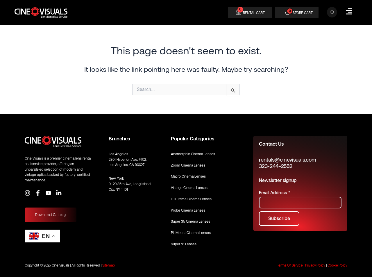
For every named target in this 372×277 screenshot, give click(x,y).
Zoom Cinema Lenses (188, 165)
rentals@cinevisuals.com (287, 160)
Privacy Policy (315, 265)
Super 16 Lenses (183, 244)
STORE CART (303, 13)
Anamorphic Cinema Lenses (193, 154)
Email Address (274, 192)
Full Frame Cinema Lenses (191, 199)
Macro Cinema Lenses (188, 176)
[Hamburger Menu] (349, 11)
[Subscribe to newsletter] (279, 218)
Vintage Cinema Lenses (189, 188)
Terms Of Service (290, 265)
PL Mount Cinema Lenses (191, 233)
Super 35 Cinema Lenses (190, 221)
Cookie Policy (337, 265)
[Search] (332, 12)
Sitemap (108, 265)
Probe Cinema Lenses (188, 210)
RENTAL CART (254, 13)
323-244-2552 (275, 166)
